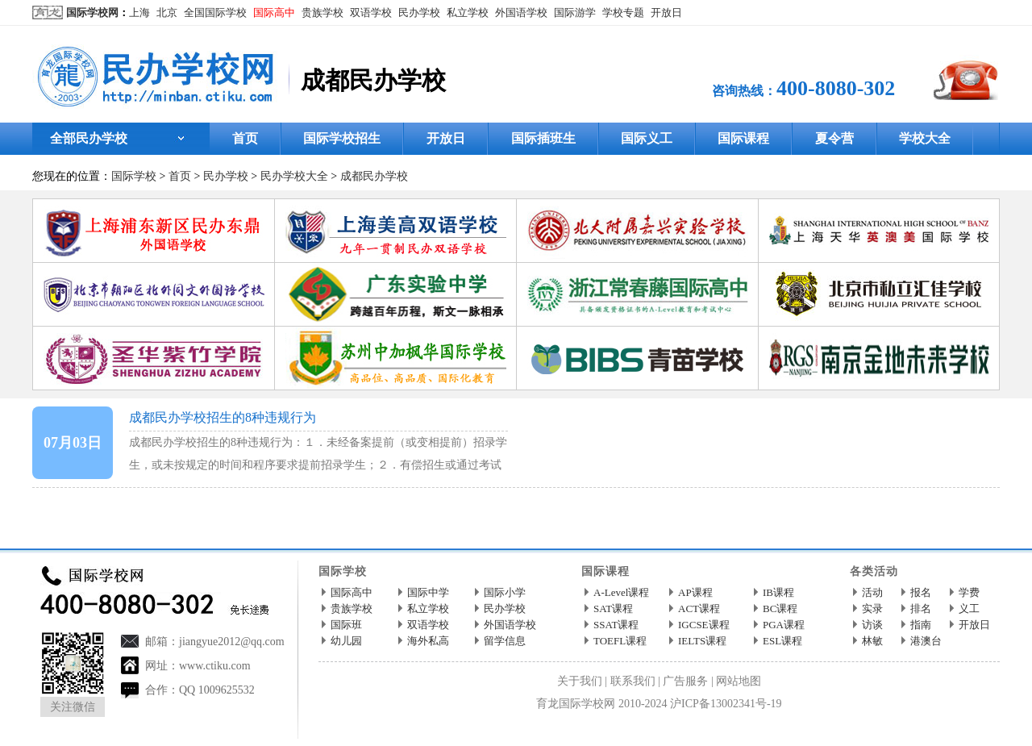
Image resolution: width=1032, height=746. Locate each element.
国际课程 (743, 138)
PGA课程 (784, 625)
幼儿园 (346, 641)
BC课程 (780, 608)
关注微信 (72, 707)
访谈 (872, 625)
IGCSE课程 (704, 625)
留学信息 (505, 641)
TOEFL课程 (620, 641)
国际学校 (133, 176)
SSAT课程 (616, 625)
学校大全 (925, 138)
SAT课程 (613, 608)
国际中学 (428, 592)
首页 (245, 138)
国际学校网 (92, 12)
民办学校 (419, 12)
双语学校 (371, 12)
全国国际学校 (215, 12)
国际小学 (505, 592)
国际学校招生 (342, 138)
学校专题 (623, 12)
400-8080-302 (835, 88)
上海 (139, 12)
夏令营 (834, 138)
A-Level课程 (621, 592)
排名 (920, 608)
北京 (166, 12)
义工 (969, 608)
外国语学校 (521, 12)
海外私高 (428, 641)
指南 (920, 625)
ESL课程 (782, 641)
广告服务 (685, 681)
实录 (872, 608)
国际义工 (646, 138)
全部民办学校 (88, 138)
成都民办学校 (374, 176)
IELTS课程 (702, 641)
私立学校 (468, 12)
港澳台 (926, 641)
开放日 (666, 12)
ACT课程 (699, 608)
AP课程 (695, 592)
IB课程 (778, 592)
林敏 (872, 641)
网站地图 (738, 681)
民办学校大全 (294, 176)
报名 (920, 592)
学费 (969, 592)
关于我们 (579, 681)
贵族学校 (322, 12)
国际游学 (575, 12)
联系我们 (632, 681)
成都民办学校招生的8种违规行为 (222, 417)
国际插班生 (543, 138)
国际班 (346, 625)
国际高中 (274, 12)
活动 (872, 592)
